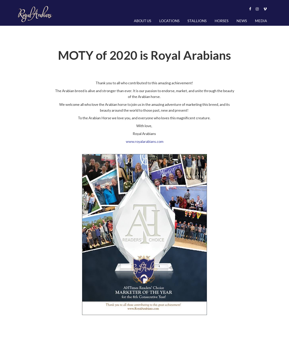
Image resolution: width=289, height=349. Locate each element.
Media (261, 21)
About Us (142, 21)
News (241, 21)
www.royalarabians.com (144, 141)
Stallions (197, 21)
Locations (169, 21)
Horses (221, 21)
